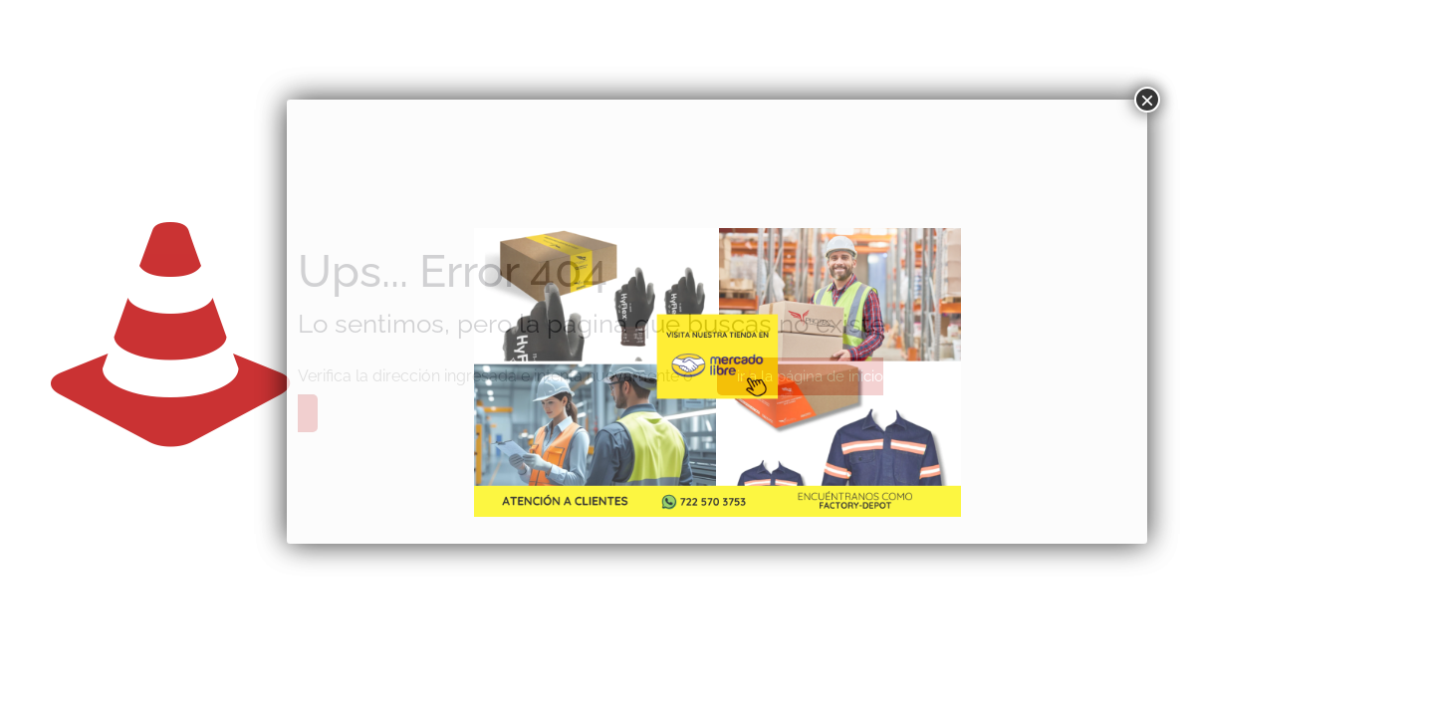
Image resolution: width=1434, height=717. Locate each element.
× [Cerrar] (1147, 100)
